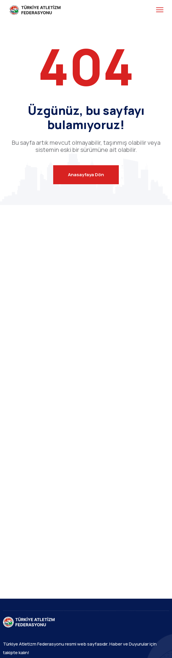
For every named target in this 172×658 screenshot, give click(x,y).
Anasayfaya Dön (86, 174)
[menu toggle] (159, 10)
